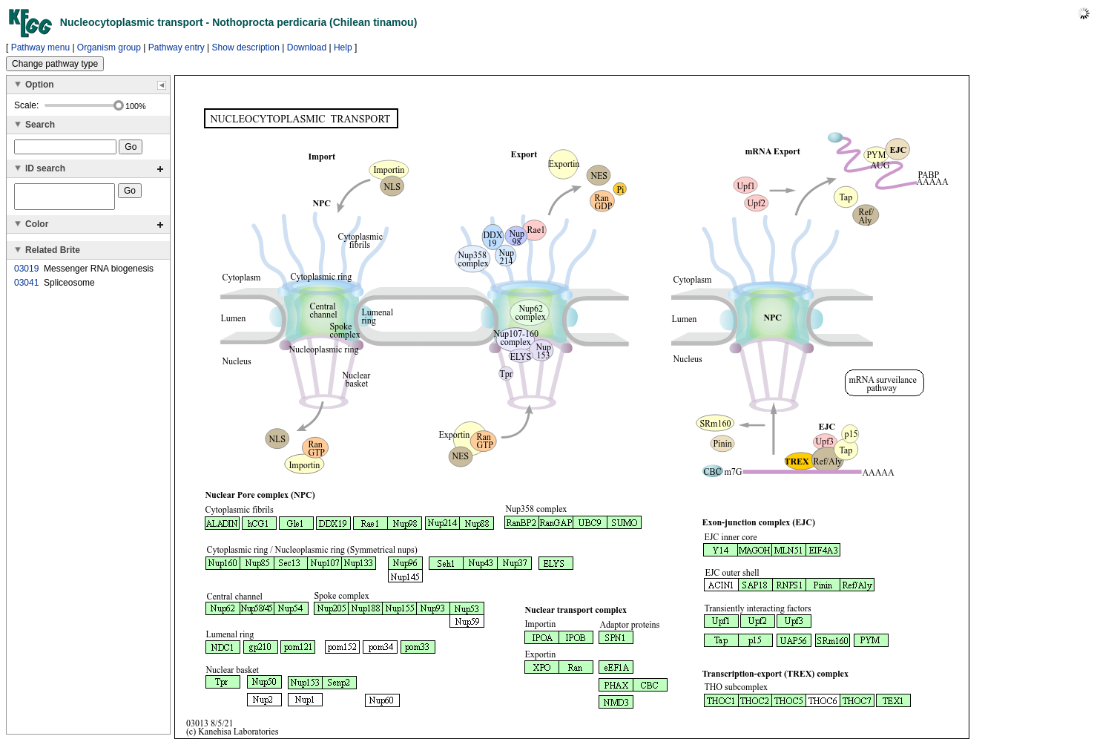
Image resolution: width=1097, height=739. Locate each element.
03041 (26, 287)
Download (306, 47)
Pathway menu (40, 47)
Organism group (109, 47)
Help (343, 47)
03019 (26, 273)
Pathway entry (176, 47)
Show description (246, 47)
